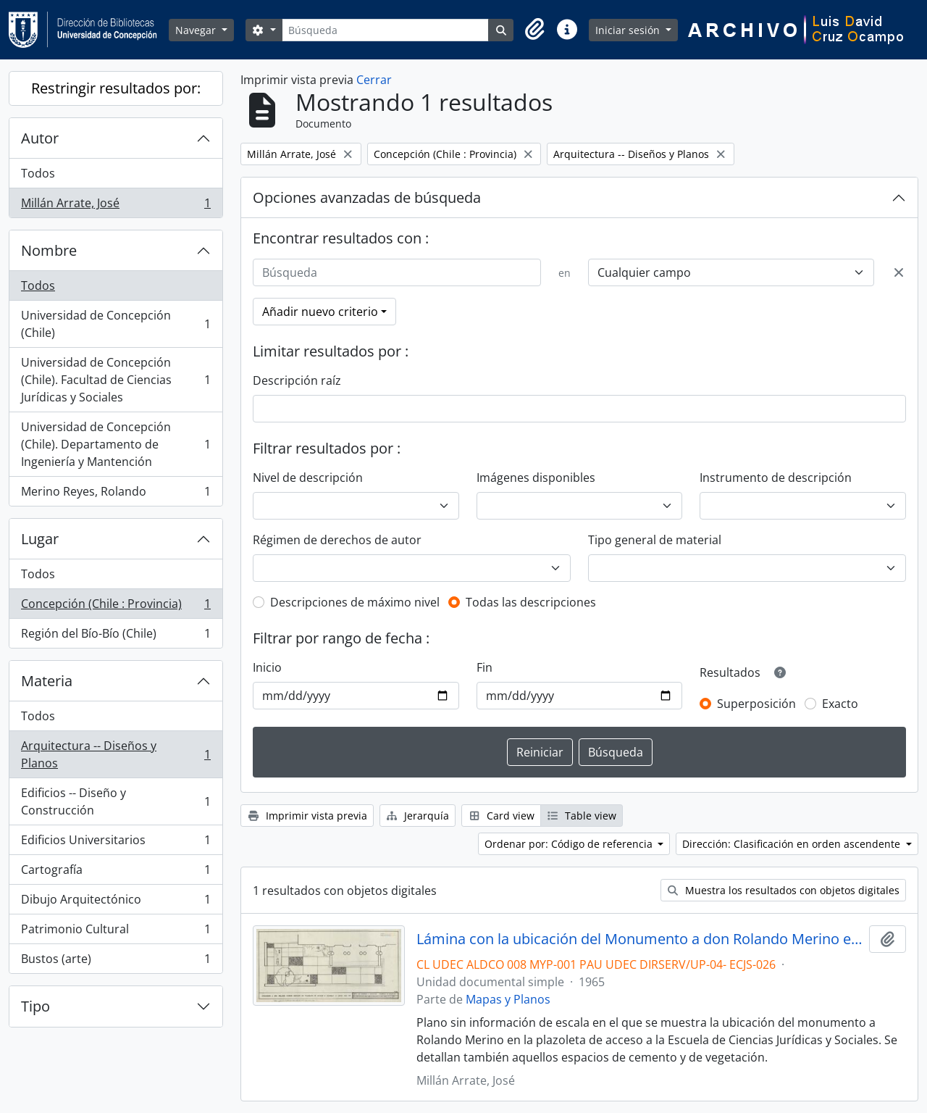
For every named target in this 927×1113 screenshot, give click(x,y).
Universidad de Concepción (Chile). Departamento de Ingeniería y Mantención (115, 444)
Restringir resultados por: (116, 88)
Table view (582, 815)
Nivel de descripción (308, 477)
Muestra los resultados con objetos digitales (783, 890)
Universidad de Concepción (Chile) (115, 324)
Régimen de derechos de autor (337, 540)
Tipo (35, 1006)
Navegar (197, 30)
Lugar (40, 539)
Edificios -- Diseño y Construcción (115, 801)
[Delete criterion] (899, 272)
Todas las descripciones (531, 602)
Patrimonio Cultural (115, 932)
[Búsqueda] (385, 30)
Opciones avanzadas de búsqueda (367, 197)
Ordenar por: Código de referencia (570, 844)
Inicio (267, 667)
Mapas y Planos (508, 999)
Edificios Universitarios (115, 843)
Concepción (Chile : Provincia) (115, 607)
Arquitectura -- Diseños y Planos (115, 754)
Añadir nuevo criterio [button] (320, 312)
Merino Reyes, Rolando (115, 494)
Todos (38, 173)
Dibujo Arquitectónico (115, 902)
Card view (501, 815)
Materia (46, 681)
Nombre (49, 250)
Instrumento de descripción (776, 477)
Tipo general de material (654, 540)
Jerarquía (418, 815)
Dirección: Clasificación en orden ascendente (792, 844)
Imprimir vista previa (307, 815)
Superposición (756, 704)
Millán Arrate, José (115, 205)
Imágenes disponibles (536, 477)
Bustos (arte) (115, 961)
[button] (535, 30)
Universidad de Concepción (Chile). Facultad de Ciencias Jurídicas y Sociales (115, 379)
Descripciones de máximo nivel (355, 602)
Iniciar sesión (629, 30)
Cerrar (374, 80)
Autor (40, 138)
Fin (484, 667)
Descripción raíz (297, 380)
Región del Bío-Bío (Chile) (115, 636)
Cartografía (115, 873)
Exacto (840, 704)
